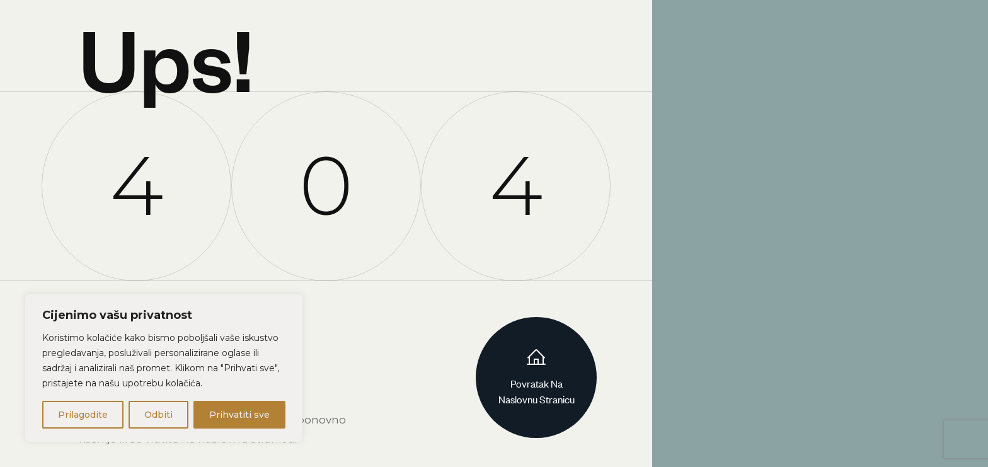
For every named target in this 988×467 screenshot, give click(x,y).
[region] (163, 368)
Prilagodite (83, 414)
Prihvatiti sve (239, 414)
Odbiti (158, 414)
